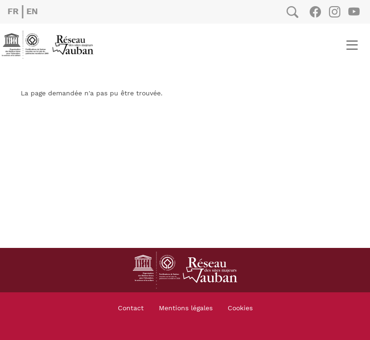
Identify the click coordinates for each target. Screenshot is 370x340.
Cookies (240, 308)
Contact (131, 308)
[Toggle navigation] (352, 45)
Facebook (315, 11)
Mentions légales (186, 308)
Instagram (334, 11)
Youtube (354, 11)
